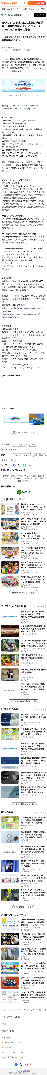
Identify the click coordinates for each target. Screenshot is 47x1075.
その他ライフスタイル (22, 455)
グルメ (18, 9)
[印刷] (29, 465)
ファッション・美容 (37, 9)
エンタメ (10, 9)
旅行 (25, 9)
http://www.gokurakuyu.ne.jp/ (25, 106)
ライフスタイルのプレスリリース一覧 (26, 1010)
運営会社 (6, 1038)
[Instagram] (26, 1064)
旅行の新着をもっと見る (23, 907)
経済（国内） (39, 455)
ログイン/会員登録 (36, 3)
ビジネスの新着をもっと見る (23, 804)
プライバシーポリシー (12, 1052)
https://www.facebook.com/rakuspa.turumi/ (21, 314)
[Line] (24, 465)
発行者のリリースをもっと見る (23, 593)
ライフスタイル (19, 445)
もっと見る (40, 607)
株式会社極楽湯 (8, 48)
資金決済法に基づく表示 (13, 1057)
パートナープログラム (12, 1043)
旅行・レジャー (8, 449)
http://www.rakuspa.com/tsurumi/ (27, 308)
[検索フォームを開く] (23, 3)
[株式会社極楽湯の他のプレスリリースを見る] (40, 15)
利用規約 (6, 1047)
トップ (4, 1010)
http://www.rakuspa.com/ (25, 109)
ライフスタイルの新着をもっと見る (24, 701)
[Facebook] (14, 465)
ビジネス (32, 445)
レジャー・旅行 (8, 460)
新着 (3, 9)
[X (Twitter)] (19, 465)
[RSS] (31, 1064)
